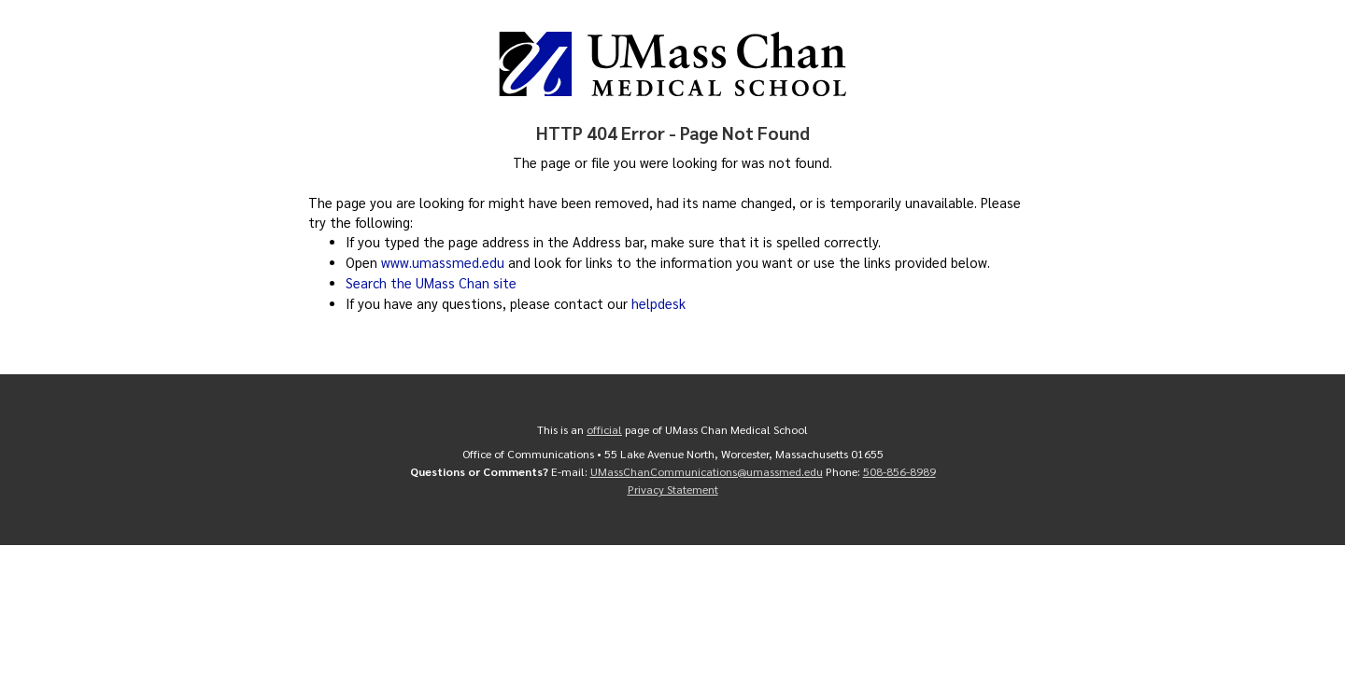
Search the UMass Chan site (431, 282)
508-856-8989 (899, 469)
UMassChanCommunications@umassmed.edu (706, 469)
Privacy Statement (673, 486)
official (604, 428)
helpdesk (658, 303)
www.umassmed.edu (442, 262)
